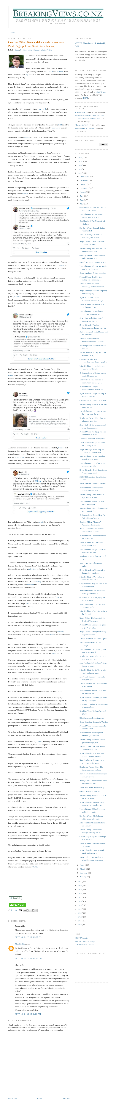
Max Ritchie (20, 944)
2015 (80, 905)
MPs (40, 741)
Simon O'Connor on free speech (92, 438)
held (60, 125)
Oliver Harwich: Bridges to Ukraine (93, 722)
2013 (80, 913)
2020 (80, 885)
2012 (80, 917)
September (84, 188)
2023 (80, 169)
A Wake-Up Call (81, 112)
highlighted (19, 457)
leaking (27, 137)
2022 (80, 173)
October (83, 184)
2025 (80, 161)
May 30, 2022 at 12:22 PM (28, 958)
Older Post (66, 1099)
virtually (60, 632)
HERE (35, 867)
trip (58, 597)
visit (27, 603)
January (83, 877)
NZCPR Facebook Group (85, 941)
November (84, 180)
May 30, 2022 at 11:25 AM (28, 937)
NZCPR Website (81, 938)
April (82, 865)
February (83, 873)
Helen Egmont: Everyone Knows (92, 484)
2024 (80, 165)
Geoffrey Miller (26, 50)
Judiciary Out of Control (84, 128)
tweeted (25, 194)
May (82, 204)
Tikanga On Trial (81, 125)
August (83, 192)
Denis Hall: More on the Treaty (91, 787)
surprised (42, 109)
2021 (80, 881)
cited (41, 522)
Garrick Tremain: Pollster (89, 791)
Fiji (27, 74)
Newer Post (12, 1099)
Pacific (49, 50)
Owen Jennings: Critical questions (92, 273)
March (83, 869)
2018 (80, 893)
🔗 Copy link (15, 898)
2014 (80, 909)
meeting (38, 581)
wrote (10, 375)
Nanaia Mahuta (39, 50)
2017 (80, 897)
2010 (80, 925)
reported (30, 585)
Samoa (50, 71)
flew (52, 635)
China (16, 50)
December (84, 176)
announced (56, 128)
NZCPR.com (101, 92)
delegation (32, 569)
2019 (80, 889)
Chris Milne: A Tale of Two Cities (92, 400)
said (62, 265)
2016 (80, 901)
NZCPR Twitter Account (84, 945)
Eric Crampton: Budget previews (92, 718)
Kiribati (60, 71)
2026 (80, 157)
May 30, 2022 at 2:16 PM (28, 1014)
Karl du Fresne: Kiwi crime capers (92, 638)
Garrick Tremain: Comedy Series (92, 262)
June (82, 200)
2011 (80, 921)
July (82, 196)
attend (54, 653)
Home (12, 32)
